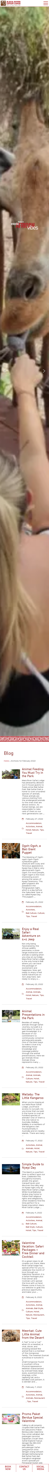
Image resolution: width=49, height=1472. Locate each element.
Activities (30, 826)
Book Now (8, 1467)
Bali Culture (31, 913)
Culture (41, 913)
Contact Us (24, 1467)
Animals (36, 992)
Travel (29, 833)
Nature (35, 830)
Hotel (28, 830)
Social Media (40, 1467)
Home (6, 761)
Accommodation (33, 823)
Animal (39, 826)
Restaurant (38, 1315)
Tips (42, 830)
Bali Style (30, 1227)
